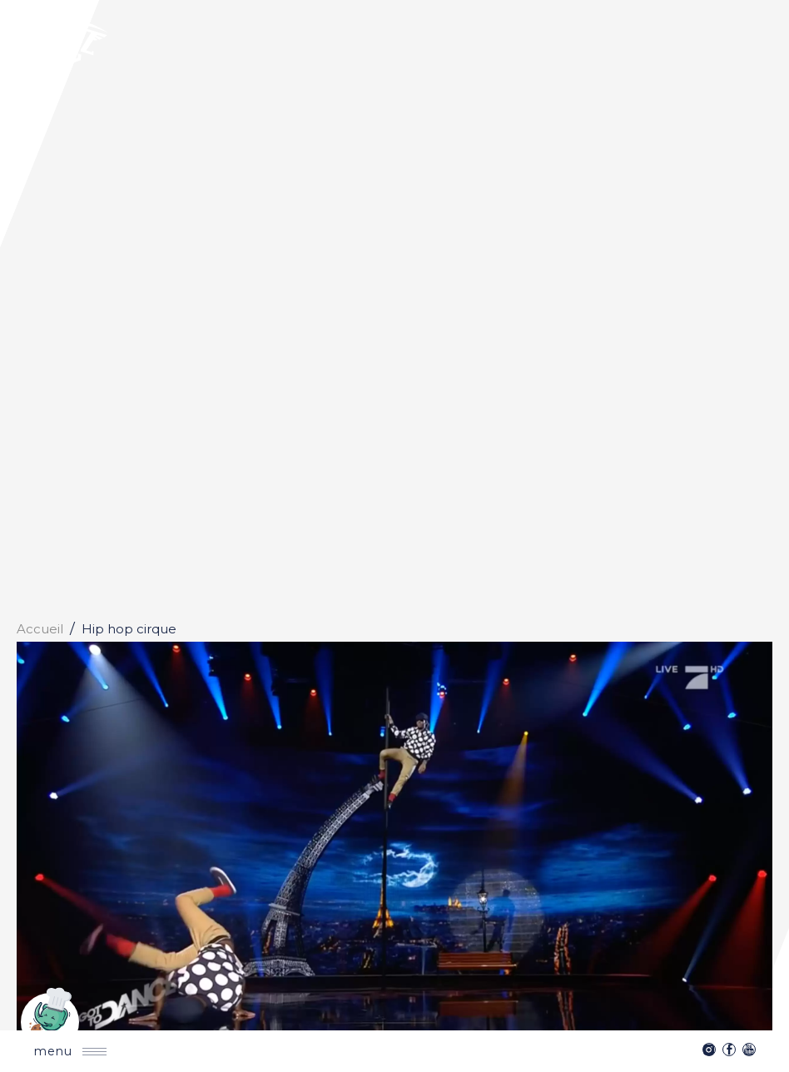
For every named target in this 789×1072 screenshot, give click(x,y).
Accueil (40, 629)
